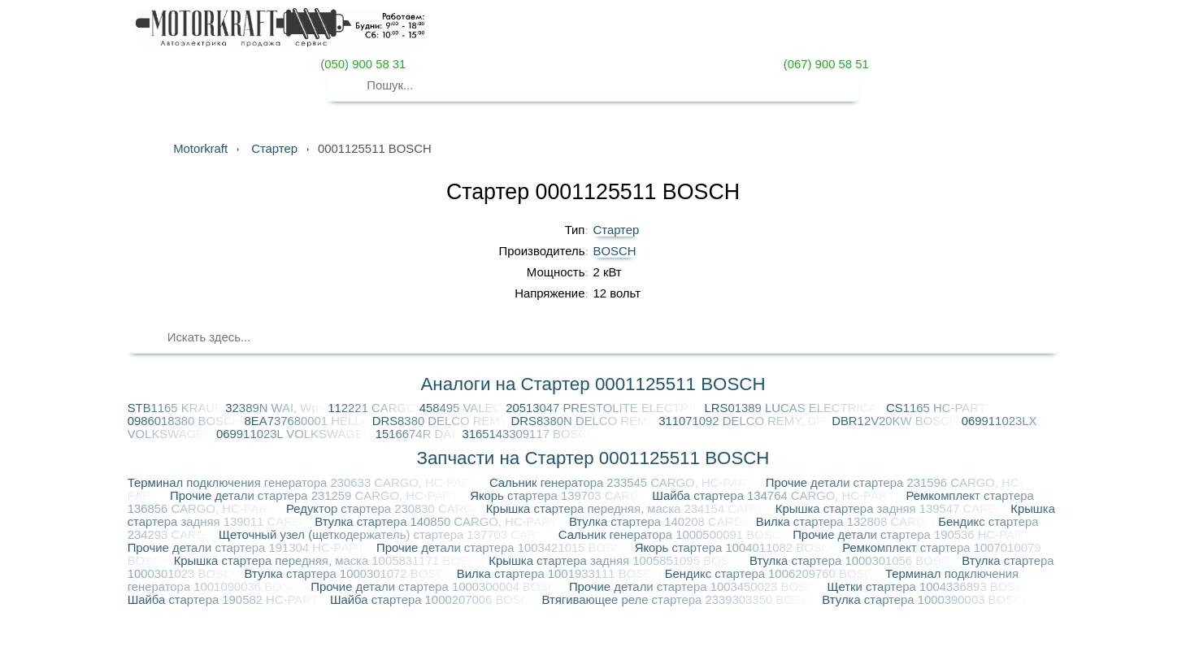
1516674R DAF (419, 434)
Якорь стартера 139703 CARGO (561, 495)
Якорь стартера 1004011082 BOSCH (739, 547)
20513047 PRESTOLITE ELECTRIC (605, 408)
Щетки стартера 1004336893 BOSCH (930, 586)
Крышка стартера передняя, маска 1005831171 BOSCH (331, 560)
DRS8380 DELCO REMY (441, 421)
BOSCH (614, 251)
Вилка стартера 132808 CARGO (847, 521)
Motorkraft (200, 148)
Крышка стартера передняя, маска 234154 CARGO (630, 508)
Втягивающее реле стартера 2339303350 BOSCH (681, 599)
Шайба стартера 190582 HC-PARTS (229, 599)
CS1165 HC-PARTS (940, 408)
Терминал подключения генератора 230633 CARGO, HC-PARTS (308, 482)
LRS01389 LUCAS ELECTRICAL (796, 408)
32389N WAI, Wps (276, 408)
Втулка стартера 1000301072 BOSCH (351, 573)
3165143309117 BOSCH (529, 434)
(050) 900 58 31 (361, 64)
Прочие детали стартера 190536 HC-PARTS (915, 534)
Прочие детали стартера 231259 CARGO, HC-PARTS (320, 495)
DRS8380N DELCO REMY (585, 421)
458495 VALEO (462, 408)
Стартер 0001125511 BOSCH (593, 192)
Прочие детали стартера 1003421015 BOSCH (505, 547)
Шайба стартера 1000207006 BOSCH (436, 599)
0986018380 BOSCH (186, 421)
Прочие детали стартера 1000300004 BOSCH (440, 586)
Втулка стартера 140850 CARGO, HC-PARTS (442, 521)
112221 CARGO (373, 408)
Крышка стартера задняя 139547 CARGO (892, 508)
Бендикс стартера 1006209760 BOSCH (775, 573)
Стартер (616, 230)
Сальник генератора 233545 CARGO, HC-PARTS (627, 482)
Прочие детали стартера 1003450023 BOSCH (698, 586)
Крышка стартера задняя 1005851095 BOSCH (619, 560)
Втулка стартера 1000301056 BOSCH (855, 560)
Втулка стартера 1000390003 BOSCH (926, 599)
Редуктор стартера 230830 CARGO (386, 508)
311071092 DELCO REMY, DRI (745, 421)
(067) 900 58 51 (824, 64)
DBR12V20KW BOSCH (897, 421)
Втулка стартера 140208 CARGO (662, 521)
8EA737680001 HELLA (308, 421)
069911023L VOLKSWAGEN (296, 434)
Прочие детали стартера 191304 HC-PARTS (252, 547)
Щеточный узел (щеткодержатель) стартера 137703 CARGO (388, 534)
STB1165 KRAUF (177, 408)
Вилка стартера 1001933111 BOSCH (561, 573)
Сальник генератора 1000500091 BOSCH (675, 534)
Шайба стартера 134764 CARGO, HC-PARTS (779, 495)
